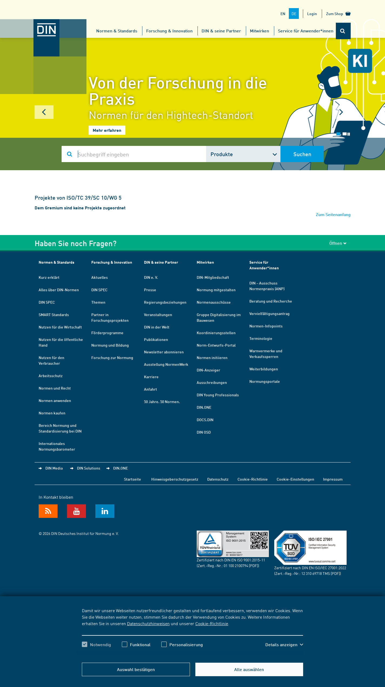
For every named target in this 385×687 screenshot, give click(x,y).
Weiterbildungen (263, 368)
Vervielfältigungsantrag (269, 313)
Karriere (151, 376)
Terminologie (260, 338)
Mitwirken (259, 30)
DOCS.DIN (205, 419)
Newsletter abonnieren (164, 351)
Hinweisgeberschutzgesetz (174, 479)
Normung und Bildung (110, 345)
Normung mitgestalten (216, 289)
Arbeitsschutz (51, 375)
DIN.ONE (204, 407)
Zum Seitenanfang (333, 214)
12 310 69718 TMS (315, 573)
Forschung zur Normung (112, 357)
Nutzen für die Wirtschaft (60, 326)
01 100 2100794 (236, 565)
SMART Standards (54, 314)
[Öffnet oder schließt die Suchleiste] (343, 31)
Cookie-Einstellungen (295, 479)
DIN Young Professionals (218, 394)
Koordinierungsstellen (216, 332)
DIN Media (54, 467)
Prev (44, 112)
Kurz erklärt (49, 277)
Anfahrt (150, 389)
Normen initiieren (212, 357)
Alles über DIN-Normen (59, 289)
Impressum (333, 479)
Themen (98, 302)
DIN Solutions (88, 467)
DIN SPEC (47, 302)
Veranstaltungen (158, 314)
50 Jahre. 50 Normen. (162, 401)
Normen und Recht (55, 388)
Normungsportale (264, 381)
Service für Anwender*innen (305, 30)
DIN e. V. (151, 277)
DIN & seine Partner (221, 30)
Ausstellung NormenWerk (166, 364)
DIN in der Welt (156, 326)
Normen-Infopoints (266, 325)
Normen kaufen (52, 412)
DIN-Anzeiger (208, 369)
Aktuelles (99, 277)
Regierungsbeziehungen (165, 302)
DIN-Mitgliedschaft (213, 277)
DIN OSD (204, 432)
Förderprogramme (107, 332)
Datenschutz (218, 479)
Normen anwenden (55, 400)
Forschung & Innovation (169, 30)
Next (341, 112)
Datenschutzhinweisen (148, 623)
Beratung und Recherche (270, 301)
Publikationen (156, 339)
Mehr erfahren (107, 130)
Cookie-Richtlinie (211, 623)
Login (312, 13)
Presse (150, 289)
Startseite (132, 479)
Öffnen (338, 243)
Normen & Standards (116, 30)
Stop (348, 134)
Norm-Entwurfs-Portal (216, 345)
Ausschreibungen (212, 382)
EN (282, 13)
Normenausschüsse (214, 302)
